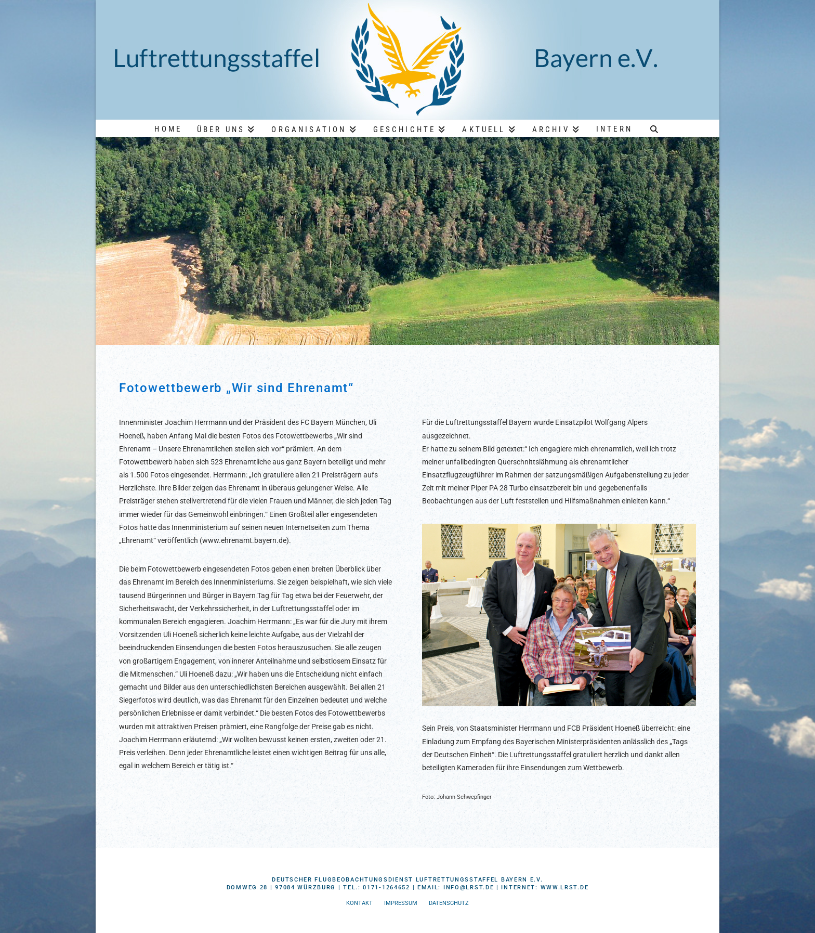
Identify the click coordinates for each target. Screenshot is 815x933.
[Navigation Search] (654, 128)
